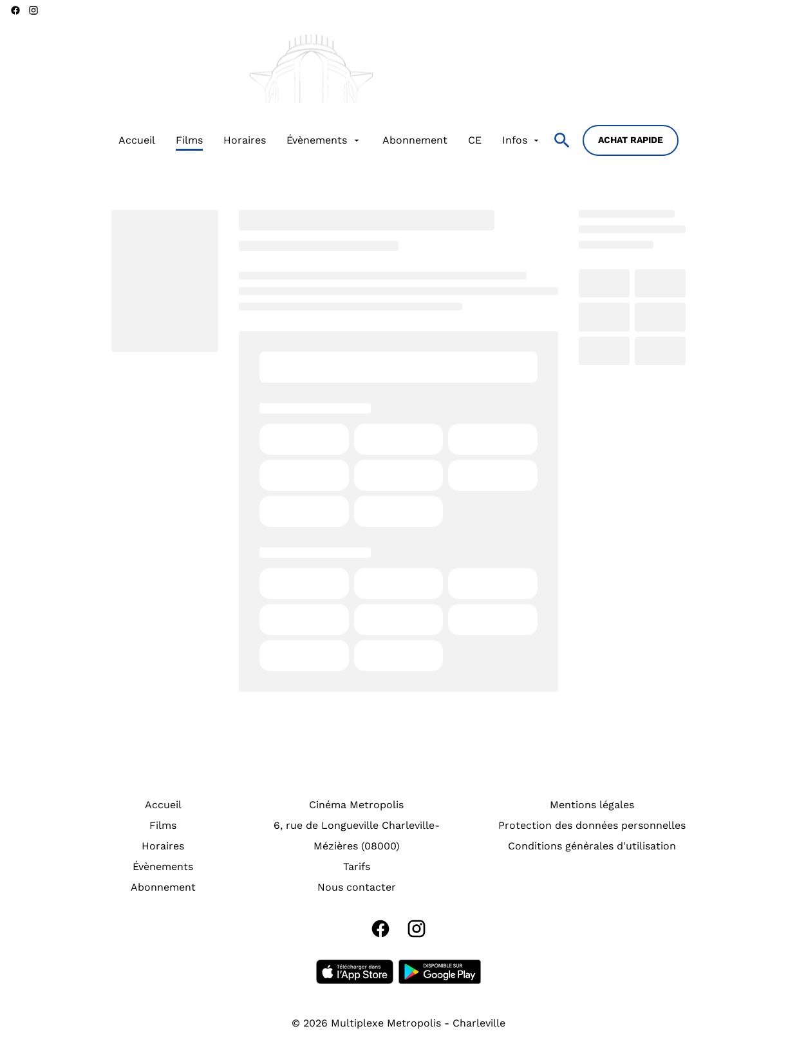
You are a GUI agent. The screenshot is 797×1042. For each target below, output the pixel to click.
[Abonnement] (414, 140)
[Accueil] (136, 140)
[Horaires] (244, 140)
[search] (562, 140)
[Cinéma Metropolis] (356, 805)
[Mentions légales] (592, 805)
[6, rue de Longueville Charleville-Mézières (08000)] (356, 836)
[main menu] (329, 140)
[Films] (189, 140)
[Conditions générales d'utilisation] (592, 846)
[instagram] (33, 10)
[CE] (475, 140)
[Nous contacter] (356, 887)
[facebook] (15, 10)
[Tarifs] (356, 867)
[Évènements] (323, 140)
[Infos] (521, 140)
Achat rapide (630, 140)
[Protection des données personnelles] (592, 825)
